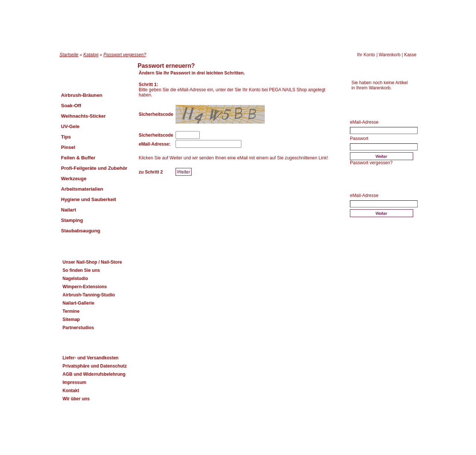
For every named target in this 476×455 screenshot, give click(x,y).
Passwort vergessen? (124, 54)
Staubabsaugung (80, 230)
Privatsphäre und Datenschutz (94, 366)
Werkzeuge (73, 178)
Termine (71, 311)
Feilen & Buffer (78, 157)
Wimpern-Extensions (84, 286)
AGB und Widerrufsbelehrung (93, 374)
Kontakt (70, 390)
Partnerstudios (78, 327)
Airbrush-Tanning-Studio (88, 295)
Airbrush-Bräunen (81, 95)
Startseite (69, 54)
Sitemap (71, 319)
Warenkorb (390, 54)
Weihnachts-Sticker (83, 116)
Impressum (74, 382)
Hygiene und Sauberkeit (88, 199)
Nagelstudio (75, 278)
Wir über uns (76, 398)
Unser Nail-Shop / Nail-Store (92, 262)
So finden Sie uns (81, 270)
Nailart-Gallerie (78, 303)
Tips (66, 137)
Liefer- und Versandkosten (90, 357)
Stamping (72, 220)
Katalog (91, 54)
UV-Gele (70, 126)
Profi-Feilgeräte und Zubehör (94, 168)
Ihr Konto (366, 54)
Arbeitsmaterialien (82, 189)
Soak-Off (71, 105)
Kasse (410, 54)
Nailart (68, 210)
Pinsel (68, 147)
